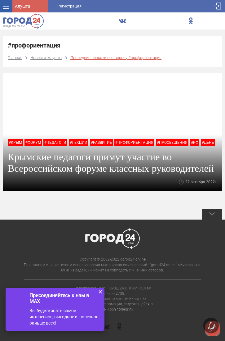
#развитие (101, 142)
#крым (15, 142)
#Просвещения (172, 142)
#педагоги (55, 142)
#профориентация (134, 142)
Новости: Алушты (46, 57)
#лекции (78, 142)
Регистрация (69, 6)
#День (208, 142)
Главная (15, 57)
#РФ (194, 142)
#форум (33, 142)
